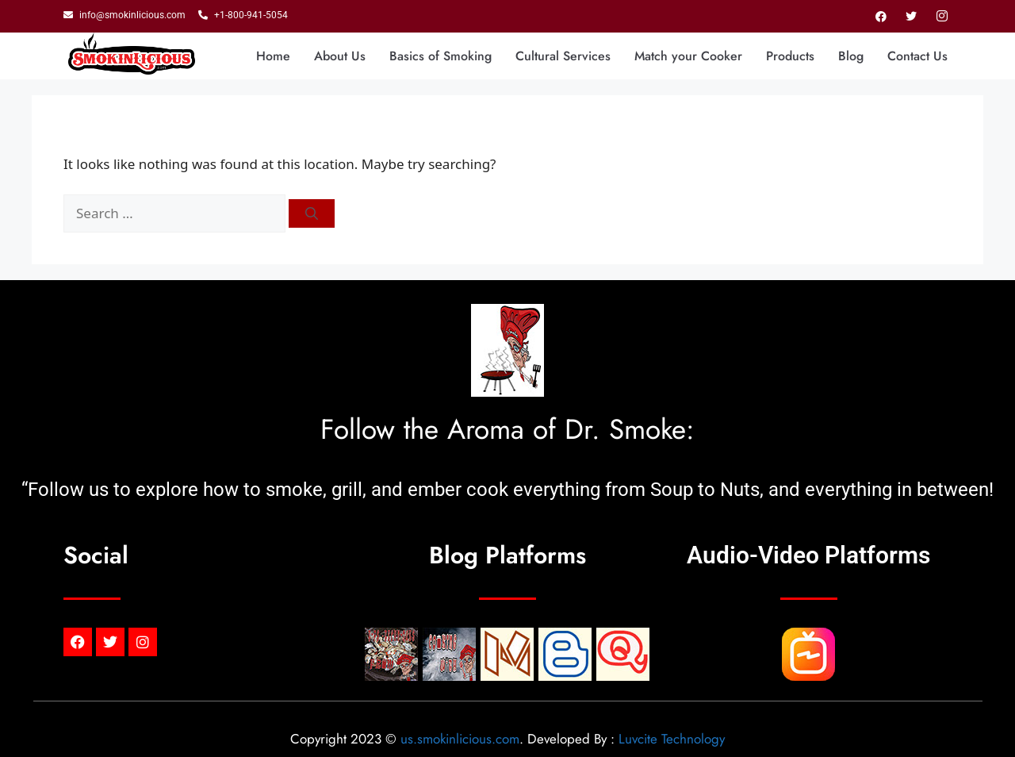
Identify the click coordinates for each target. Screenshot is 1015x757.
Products (790, 56)
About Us (340, 56)
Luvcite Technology (672, 738)
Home (273, 56)
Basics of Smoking (440, 56)
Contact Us (917, 56)
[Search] (312, 213)
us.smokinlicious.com (459, 738)
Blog (851, 56)
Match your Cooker (688, 56)
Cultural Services (563, 56)
